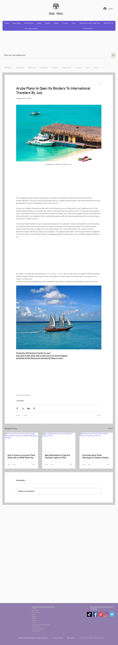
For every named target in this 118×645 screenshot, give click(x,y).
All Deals (8, 68)
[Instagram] (106, 614)
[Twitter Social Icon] (112, 614)
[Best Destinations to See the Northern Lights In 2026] (58, 442)
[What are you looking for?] (55, 55)
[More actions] (100, 83)
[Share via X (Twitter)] (23, 408)
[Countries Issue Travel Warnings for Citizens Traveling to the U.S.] (96, 442)
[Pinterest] (100, 614)
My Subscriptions (38, 629)
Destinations (36, 612)
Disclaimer (71, 638)
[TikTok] (89, 614)
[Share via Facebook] (17, 408)
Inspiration (67, 68)
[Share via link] (34, 408)
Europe (78, 68)
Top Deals (20, 68)
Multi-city (32, 68)
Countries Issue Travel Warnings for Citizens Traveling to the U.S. (95, 456)
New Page (35, 610)
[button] (28, 23)
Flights (55, 68)
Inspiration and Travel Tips (41, 625)
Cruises (34, 621)
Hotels (34, 619)
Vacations (44, 68)
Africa (96, 68)
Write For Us (36, 627)
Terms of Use (58, 638)
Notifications (36, 631)
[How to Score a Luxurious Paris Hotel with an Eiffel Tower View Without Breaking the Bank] (21, 442)
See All (110, 428)
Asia (87, 68)
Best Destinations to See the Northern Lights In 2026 (57, 456)
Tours (34, 623)
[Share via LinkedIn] (28, 408)
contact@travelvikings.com (95, 638)
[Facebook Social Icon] (95, 614)
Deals (34, 614)
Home (34, 608)
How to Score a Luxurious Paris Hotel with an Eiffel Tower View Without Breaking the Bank (21, 456)
